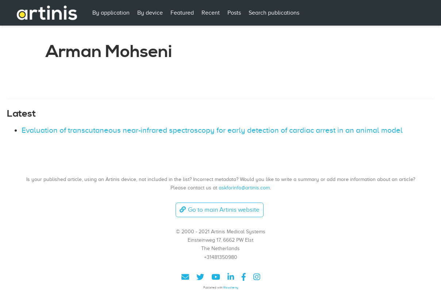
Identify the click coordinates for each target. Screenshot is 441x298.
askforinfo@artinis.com (244, 188)
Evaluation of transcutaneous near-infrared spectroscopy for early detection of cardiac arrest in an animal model (212, 130)
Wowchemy (230, 287)
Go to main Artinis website (219, 209)
